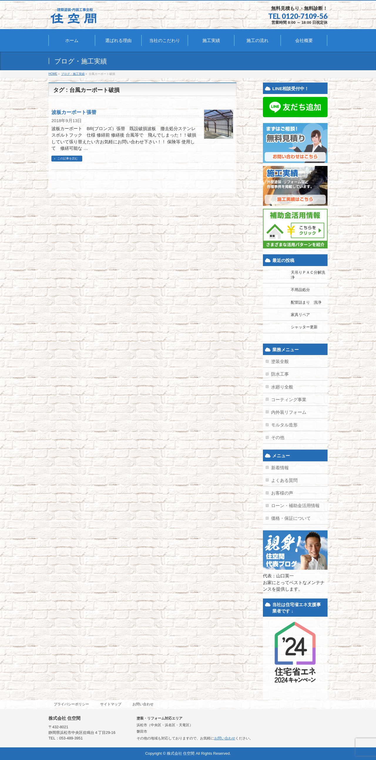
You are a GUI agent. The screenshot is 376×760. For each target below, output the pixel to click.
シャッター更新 (304, 327)
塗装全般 (280, 361)
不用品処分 (300, 289)
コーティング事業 (288, 399)
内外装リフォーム (288, 412)
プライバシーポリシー (71, 704)
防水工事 (280, 373)
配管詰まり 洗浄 (306, 302)
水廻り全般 (282, 386)
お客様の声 (282, 492)
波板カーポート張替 (73, 112)
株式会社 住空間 (181, 753)
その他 (277, 437)
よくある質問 (284, 480)
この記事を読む (67, 158)
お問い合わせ (143, 704)
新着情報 (280, 467)
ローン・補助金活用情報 (295, 505)
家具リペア (300, 314)
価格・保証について (291, 518)
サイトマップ (110, 704)
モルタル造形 (284, 424)
